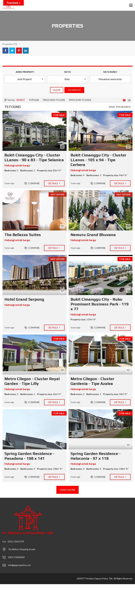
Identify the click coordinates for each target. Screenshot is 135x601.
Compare (32, 183)
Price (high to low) (54, 100)
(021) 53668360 (16, 557)
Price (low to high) (80, 100)
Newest (20, 100)
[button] (24, 79)
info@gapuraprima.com (19, 565)
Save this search (120, 106)
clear (56, 90)
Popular (34, 100)
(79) (9, 44)
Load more (67, 489)
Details (54, 183)
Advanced (74, 90)
